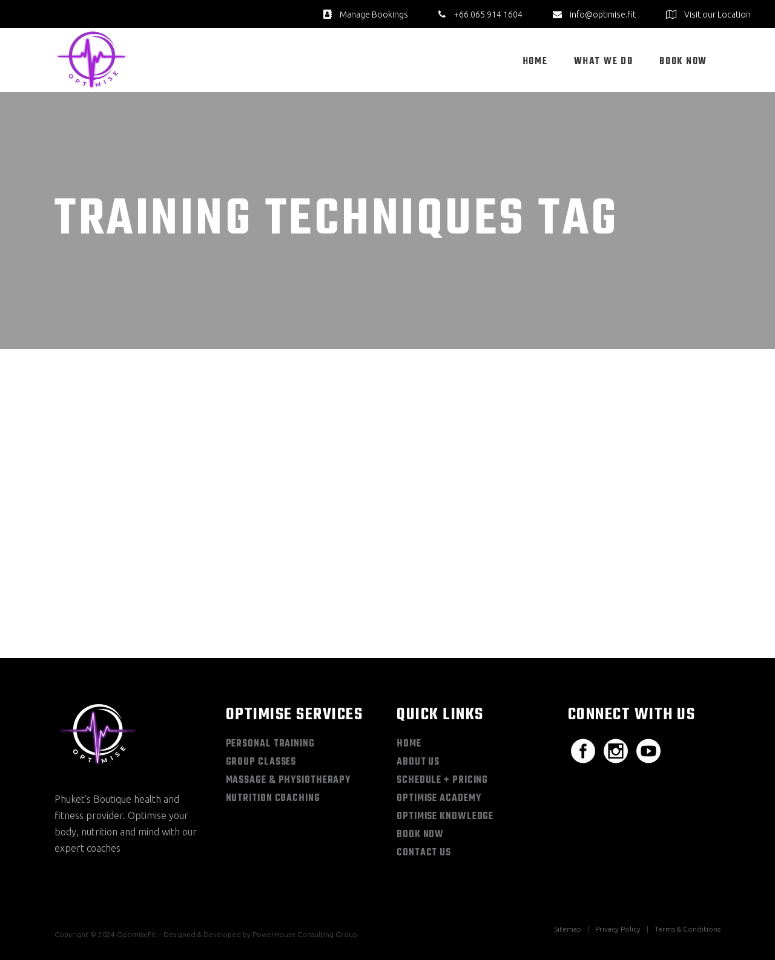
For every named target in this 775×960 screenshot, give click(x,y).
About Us (418, 762)
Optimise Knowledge (445, 816)
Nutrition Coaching (273, 798)
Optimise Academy (439, 798)
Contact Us (424, 853)
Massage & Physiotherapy (288, 780)
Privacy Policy (618, 929)
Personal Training (270, 744)
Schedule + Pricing (442, 780)
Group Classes (261, 762)
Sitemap (567, 929)
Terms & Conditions (688, 929)
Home (409, 744)
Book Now (420, 835)
